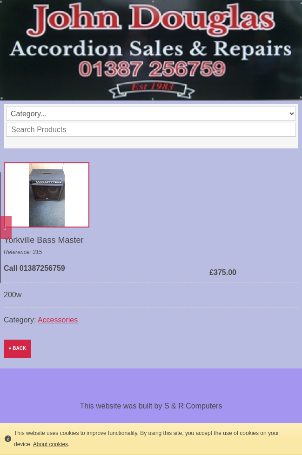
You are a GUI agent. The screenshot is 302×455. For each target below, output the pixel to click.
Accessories (58, 320)
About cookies (50, 444)
